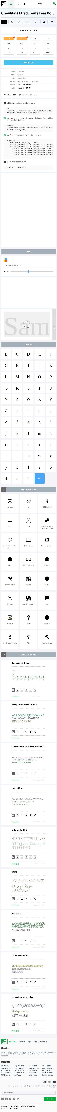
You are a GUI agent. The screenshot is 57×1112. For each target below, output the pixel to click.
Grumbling (21, 88)
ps (35, 48)
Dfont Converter (47, 1073)
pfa (48, 43)
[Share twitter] (10, 1099)
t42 (9, 53)
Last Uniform (17, 788)
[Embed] (30, 690)
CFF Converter (5, 1073)
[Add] (4, 22)
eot (48, 39)
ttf (9, 39)
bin (9, 48)
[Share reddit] (6, 1099)
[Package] (35, 22)
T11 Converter (32, 1073)
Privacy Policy (32, 1075)
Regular (20, 75)
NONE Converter (6, 1075)
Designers (22, 1042)
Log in (39, 4)
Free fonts (4, 4)
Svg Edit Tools (19, 1066)
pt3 (22, 48)
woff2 (22, 43)
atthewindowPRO (19, 830)
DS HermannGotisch (20, 955)
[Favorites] (11, 22)
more (39, 478)
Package (42, 1042)
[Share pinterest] (14, 1099)
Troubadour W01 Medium (22, 997)
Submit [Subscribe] (49, 1099)
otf (35, 43)
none (48, 53)
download (28, 63)
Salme (14, 872)
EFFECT (28, 88)
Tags (35, 1042)
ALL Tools (18, 1075)
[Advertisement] (28, 209)
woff (9, 43)
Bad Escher (16, 914)
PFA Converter (5, 1070)
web (22, 39)
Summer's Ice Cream (20, 663)
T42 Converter (19, 1073)
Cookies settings (47, 1075)
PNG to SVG (5, 1066)
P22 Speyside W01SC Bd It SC (24, 705)
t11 (22, 53)
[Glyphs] (27, 22)
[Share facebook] (2, 1099)
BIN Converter (19, 1070)
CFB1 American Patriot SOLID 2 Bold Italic (28, 746)
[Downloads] (21, 690)
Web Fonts (12, 1042)
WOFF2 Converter (47, 1068)
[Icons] (44, 22)
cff (48, 48)
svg (35, 39)
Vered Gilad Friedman (24, 85)
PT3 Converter (32, 1070)
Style (29, 1042)
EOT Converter (19, 1068)
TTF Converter (32, 1066)
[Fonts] (52, 22)
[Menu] (24, 4)
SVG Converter (5, 1068)
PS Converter (46, 1070)
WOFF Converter (33, 1068)
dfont (35, 53)
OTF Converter (46, 1066)
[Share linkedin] (18, 1099)
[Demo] (19, 22)
